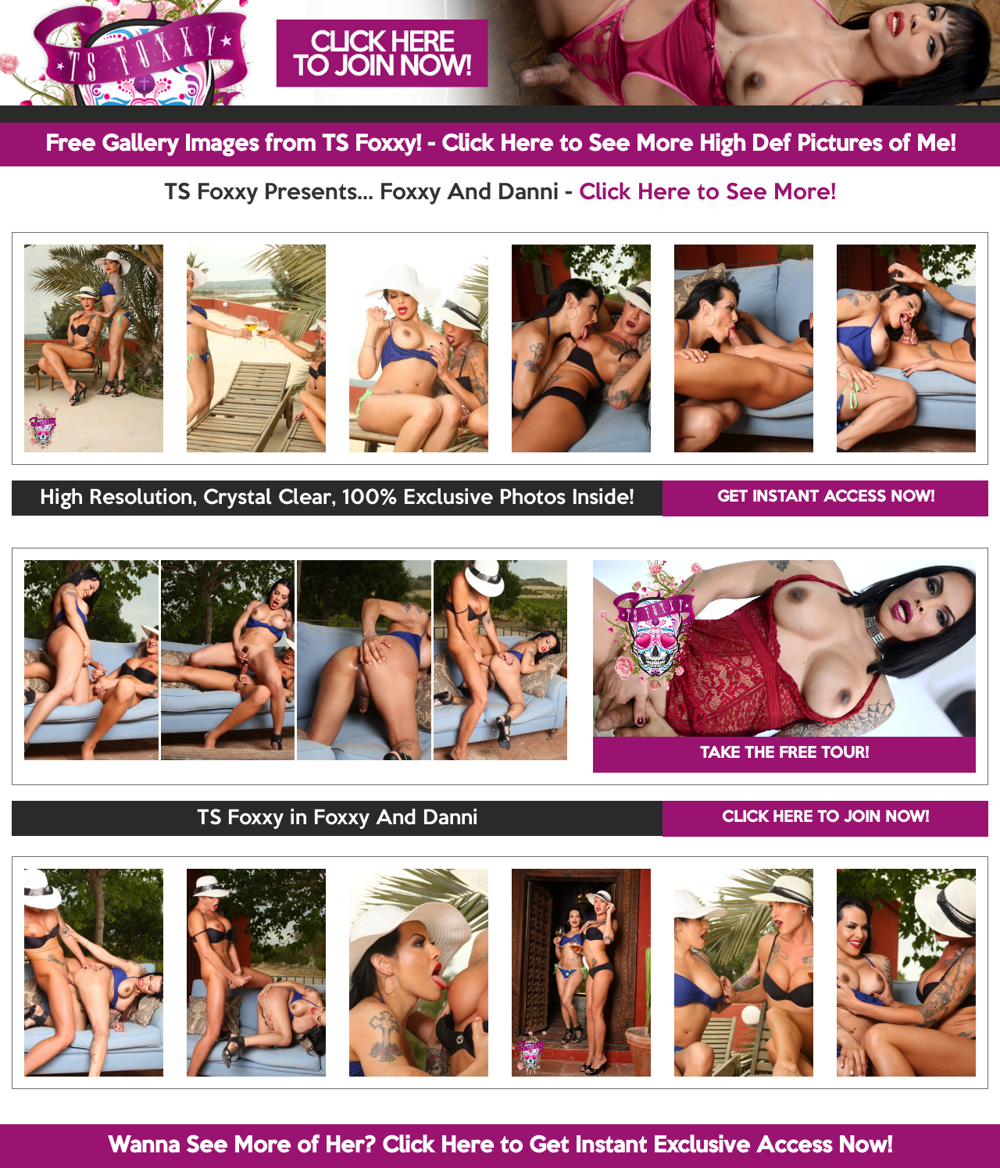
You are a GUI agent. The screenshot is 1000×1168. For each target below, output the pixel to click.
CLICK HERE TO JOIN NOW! (825, 818)
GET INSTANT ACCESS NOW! (825, 498)
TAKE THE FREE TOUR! (784, 754)
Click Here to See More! (707, 193)
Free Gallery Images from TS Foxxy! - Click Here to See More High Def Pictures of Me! (500, 144)
